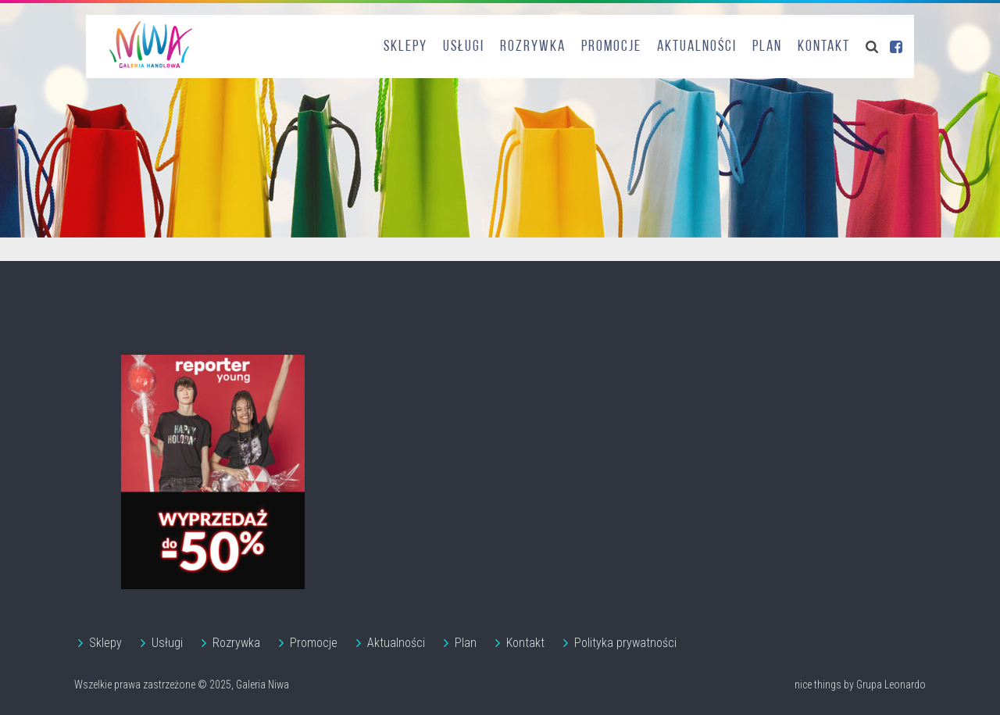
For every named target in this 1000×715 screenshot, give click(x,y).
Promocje (611, 47)
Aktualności (697, 47)
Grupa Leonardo (891, 684)
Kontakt (824, 47)
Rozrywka (533, 47)
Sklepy (405, 47)
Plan (767, 47)
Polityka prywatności (625, 642)
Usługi (463, 47)
